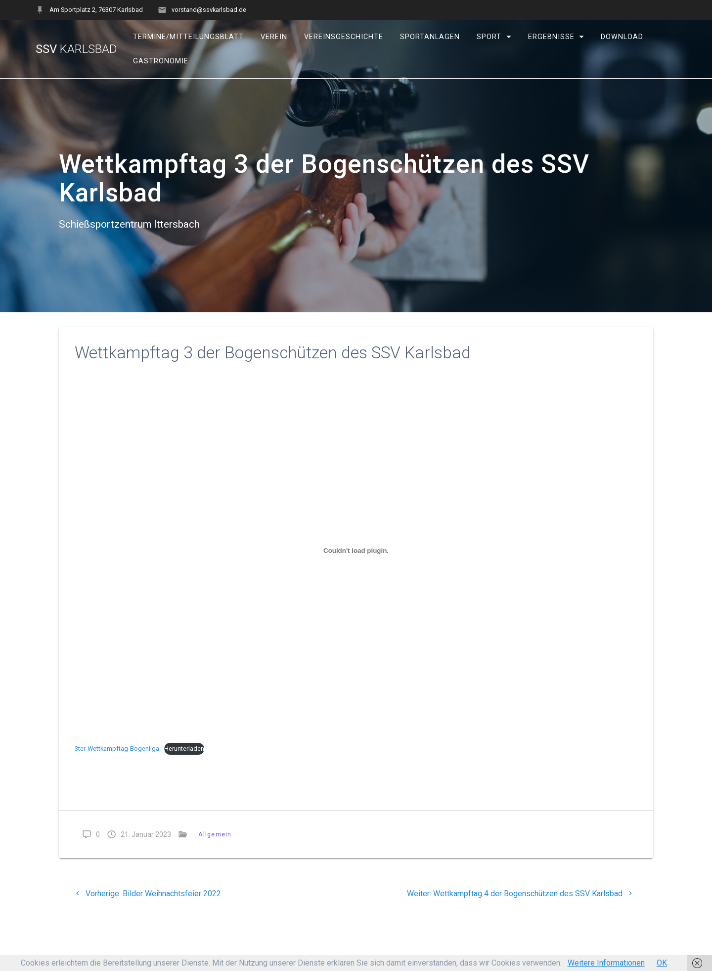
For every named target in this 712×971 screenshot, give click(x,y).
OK (662, 963)
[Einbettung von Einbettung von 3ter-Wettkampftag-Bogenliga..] (356, 550)
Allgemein (214, 834)
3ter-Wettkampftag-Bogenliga (117, 748)
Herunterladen (184, 748)
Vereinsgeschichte (343, 37)
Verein (274, 37)
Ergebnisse (551, 37)
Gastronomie (160, 61)
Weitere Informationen (606, 963)
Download (622, 37)
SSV (76, 49)
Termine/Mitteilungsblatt (188, 37)
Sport (489, 37)
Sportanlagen (430, 37)
